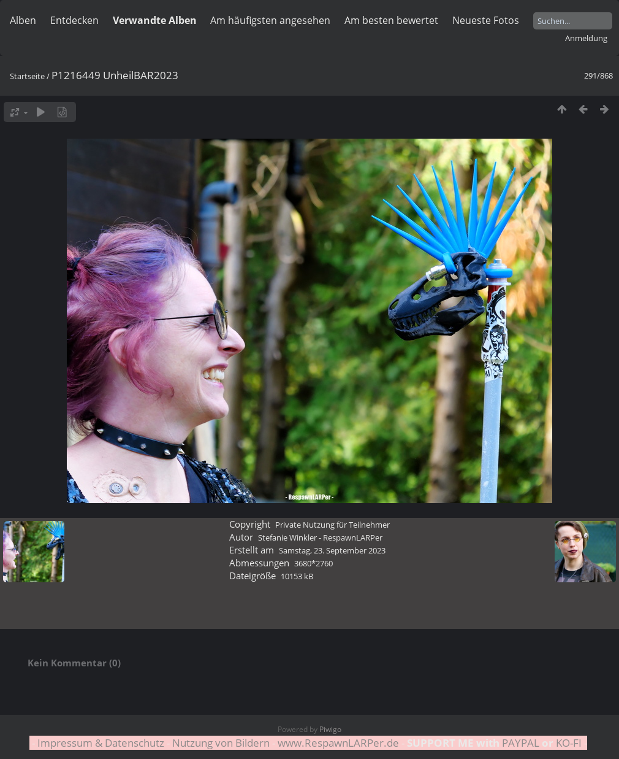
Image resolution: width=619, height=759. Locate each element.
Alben (23, 20)
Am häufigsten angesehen (270, 20)
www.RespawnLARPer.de (338, 743)
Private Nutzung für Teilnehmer (332, 524)
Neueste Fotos (485, 20)
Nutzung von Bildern (221, 743)
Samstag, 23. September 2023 (332, 550)
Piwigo (330, 729)
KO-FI (569, 743)
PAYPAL (520, 743)
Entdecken (74, 20)
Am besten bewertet (391, 20)
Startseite (27, 76)
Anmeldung (586, 38)
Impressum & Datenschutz (100, 743)
